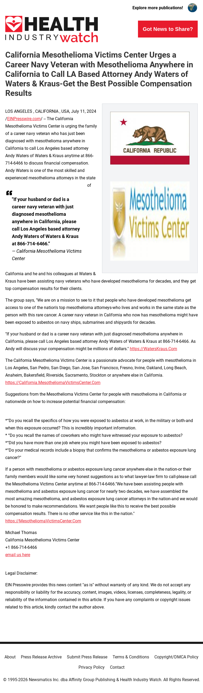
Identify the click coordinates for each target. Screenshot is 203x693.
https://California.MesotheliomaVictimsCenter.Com (52, 382)
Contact (117, 667)
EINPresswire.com (24, 118)
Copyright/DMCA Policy (176, 656)
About (10, 656)
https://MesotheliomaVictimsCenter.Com (43, 520)
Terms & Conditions (131, 656)
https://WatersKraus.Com (153, 348)
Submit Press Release (87, 656)
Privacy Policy (92, 667)
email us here (17, 554)
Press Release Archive (41, 656)
